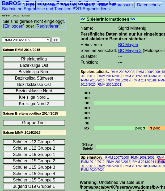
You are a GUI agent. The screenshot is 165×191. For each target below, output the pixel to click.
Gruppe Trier (34, 122)
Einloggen (13, 26)
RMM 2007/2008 (122, 72)
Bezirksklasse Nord (34, 91)
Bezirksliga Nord (34, 72)
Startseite (48, 5)
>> (133, 19)
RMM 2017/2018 (144, 80)
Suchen (68, 5)
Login (29, 5)
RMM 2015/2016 (93, 80)
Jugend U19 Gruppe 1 (34, 186)
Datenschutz (149, 5)
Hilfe (103, 5)
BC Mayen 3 (130, 50)
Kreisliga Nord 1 (34, 97)
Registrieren (47, 26)
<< (83, 19)
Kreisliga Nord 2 (34, 103)
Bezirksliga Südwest (34, 78)
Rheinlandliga (34, 59)
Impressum (122, 5)
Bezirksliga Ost (34, 65)
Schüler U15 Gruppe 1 (34, 154)
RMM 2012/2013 (135, 76)
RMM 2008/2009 (148, 72)
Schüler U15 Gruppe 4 (34, 173)
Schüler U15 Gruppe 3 (34, 167)
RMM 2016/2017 (118, 80)
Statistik (87, 5)
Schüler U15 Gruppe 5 (34, 180)
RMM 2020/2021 (109, 84)
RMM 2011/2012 (109, 76)
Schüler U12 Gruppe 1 (34, 142)
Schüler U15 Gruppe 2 (34, 161)
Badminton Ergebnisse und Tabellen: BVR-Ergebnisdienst (56, 9)
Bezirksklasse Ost (34, 84)
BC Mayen (128, 44)
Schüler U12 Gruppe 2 (34, 148)
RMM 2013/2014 (144, 162)
